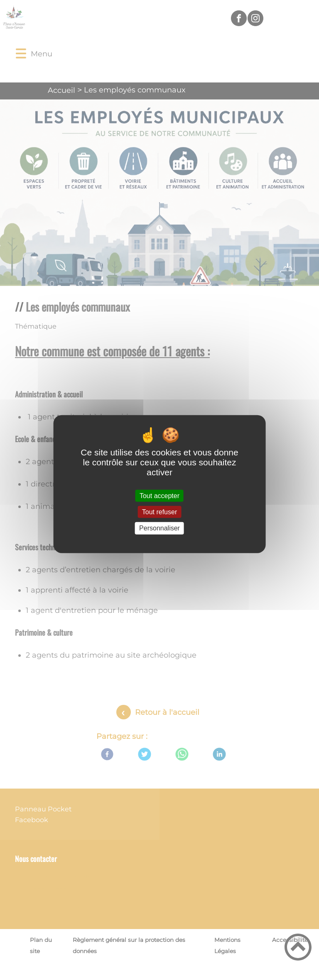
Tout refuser (159, 511)
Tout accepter (159, 495)
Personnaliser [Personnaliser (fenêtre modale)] (159, 528)
